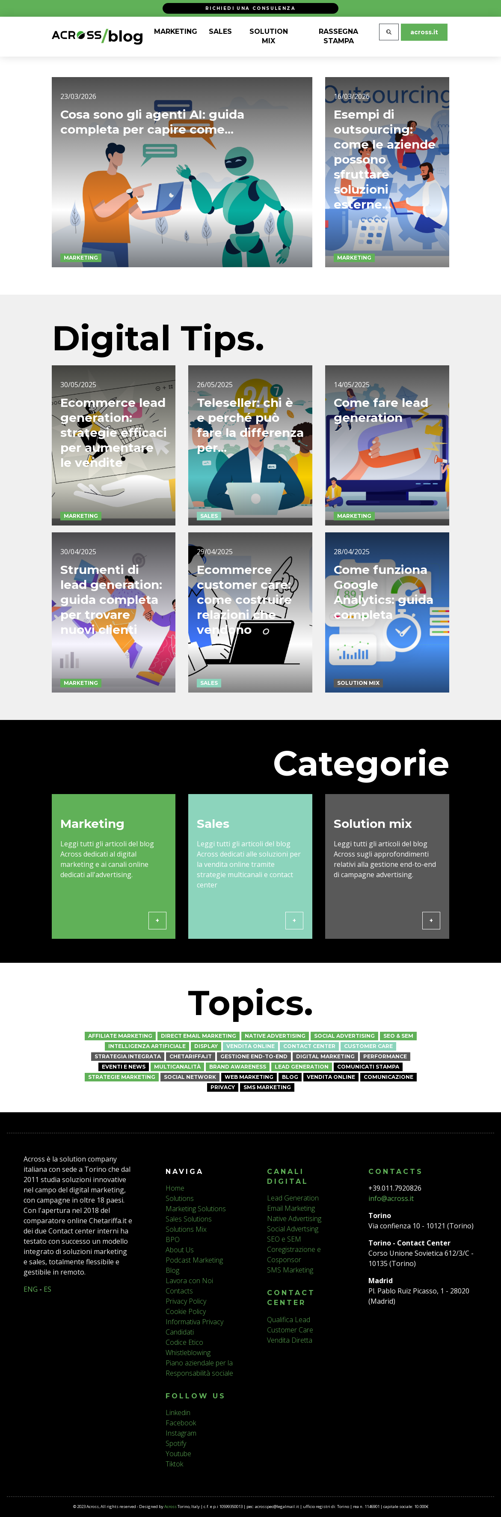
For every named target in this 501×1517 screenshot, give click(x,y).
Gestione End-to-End (254, 1056)
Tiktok (174, 1464)
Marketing (81, 257)
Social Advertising (344, 1036)
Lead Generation (302, 1066)
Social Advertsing (292, 1228)
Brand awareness (237, 1066)
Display (206, 1046)
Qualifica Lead (288, 1319)
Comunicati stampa (368, 1066)
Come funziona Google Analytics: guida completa (383, 625)
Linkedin (178, 1412)
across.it (424, 32)
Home (175, 1188)
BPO (173, 1239)
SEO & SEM (398, 1036)
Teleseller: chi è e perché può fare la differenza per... (250, 458)
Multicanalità (177, 1066)
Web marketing (249, 1077)
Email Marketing (291, 1208)
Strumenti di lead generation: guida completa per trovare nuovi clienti (111, 632)
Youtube (178, 1453)
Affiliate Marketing (120, 1036)
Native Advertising (275, 1036)
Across (170, 1506)
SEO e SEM (284, 1239)
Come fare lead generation (381, 443)
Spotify (176, 1443)
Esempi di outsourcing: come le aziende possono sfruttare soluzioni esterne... (385, 159)
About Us (180, 1249)
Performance (385, 1056)
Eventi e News (123, 1066)
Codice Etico (184, 1342)
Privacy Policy (186, 1301)
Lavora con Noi (189, 1280)
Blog (290, 1077)
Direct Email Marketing (198, 1036)
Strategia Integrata (128, 1056)
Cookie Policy (186, 1311)
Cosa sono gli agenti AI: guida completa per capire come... (152, 122)
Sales (209, 549)
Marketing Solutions (196, 1208)
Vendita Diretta (289, 1340)
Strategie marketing (121, 1077)
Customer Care (368, 1046)
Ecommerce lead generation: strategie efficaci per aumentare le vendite (113, 465)
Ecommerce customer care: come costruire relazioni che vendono (244, 632)
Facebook (181, 1422)
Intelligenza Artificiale (147, 1046)
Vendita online (250, 1046)
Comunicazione (388, 1077)
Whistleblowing (188, 1352)
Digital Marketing (325, 1056)
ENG (31, 1289)
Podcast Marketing (194, 1260)
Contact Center (309, 1046)
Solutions (180, 1198)
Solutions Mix (186, 1229)
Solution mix (358, 716)
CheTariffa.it (190, 1056)
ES (47, 1289)
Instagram (181, 1433)
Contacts (179, 1291)
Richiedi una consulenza (250, 8)
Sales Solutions (189, 1219)
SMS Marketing (267, 1087)
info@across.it (391, 1198)
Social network (190, 1077)
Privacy (222, 1087)
